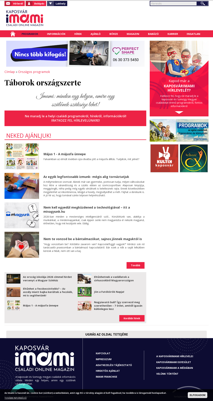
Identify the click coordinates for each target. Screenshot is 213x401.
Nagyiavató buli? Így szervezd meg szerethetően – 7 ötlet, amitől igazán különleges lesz (118, 305)
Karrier (173, 34)
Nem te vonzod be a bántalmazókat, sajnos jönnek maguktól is (92, 239)
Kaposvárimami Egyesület (173, 362)
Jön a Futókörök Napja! (109, 291)
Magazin (133, 34)
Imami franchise (106, 376)
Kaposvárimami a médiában (174, 367)
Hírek (78, 34)
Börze (113, 34)
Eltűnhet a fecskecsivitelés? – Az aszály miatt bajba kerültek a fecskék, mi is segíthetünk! (48, 292)
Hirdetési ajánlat (108, 370)
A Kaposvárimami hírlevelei (174, 356)
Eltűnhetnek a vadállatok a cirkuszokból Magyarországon (114, 278)
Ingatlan (193, 34)
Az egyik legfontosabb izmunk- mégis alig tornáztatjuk (86, 177)
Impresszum (104, 359)
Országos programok (34, 72)
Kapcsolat (103, 353)
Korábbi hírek (132, 318)
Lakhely (61, 3)
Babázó (153, 34)
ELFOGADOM (197, 395)
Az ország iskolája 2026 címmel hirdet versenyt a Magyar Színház (47, 278)
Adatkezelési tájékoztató (114, 365)
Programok (30, 34)
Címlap (13, 33)
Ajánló (96, 34)
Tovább (135, 265)
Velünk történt (167, 373)
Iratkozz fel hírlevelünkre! (75, 120)
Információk (56, 34)
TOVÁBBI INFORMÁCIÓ (15, 398)
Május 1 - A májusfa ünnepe (64, 154)
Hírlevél (18, 3)
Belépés (39, 3)
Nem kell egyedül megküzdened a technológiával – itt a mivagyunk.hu (86, 209)
